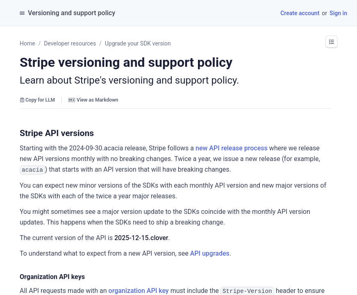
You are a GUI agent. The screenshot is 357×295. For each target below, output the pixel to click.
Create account (299, 13)
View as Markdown (93, 100)
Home (27, 43)
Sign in (338, 13)
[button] (331, 42)
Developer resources (70, 43)
